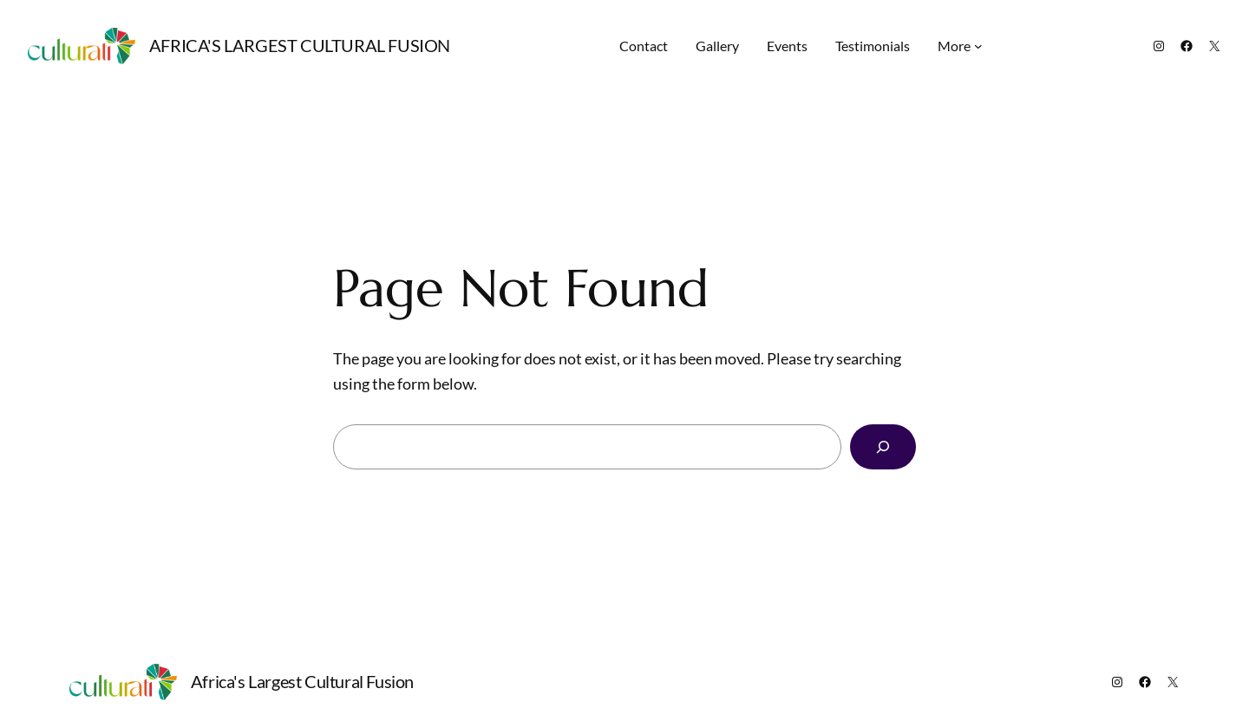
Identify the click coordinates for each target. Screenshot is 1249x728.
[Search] (883, 446)
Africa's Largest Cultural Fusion (299, 45)
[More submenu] (978, 46)
